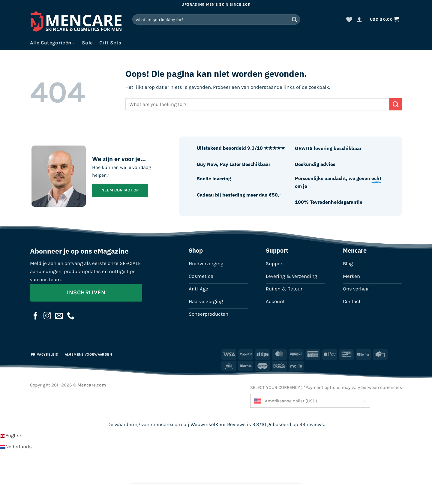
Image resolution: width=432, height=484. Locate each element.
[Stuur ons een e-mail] (59, 316)
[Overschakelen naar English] (11, 435)
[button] (359, 19)
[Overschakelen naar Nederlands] (16, 446)
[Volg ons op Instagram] (47, 316)
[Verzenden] (294, 19)
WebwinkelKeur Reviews (218, 424)
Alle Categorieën (52, 43)
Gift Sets (110, 43)
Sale (87, 43)
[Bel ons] (71, 316)
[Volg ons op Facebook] (36, 316)
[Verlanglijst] (349, 19)
